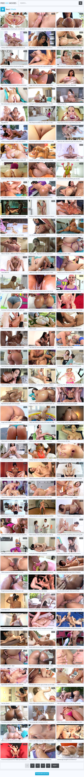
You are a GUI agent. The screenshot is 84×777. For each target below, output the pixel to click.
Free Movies (8, 3)
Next (55, 766)
